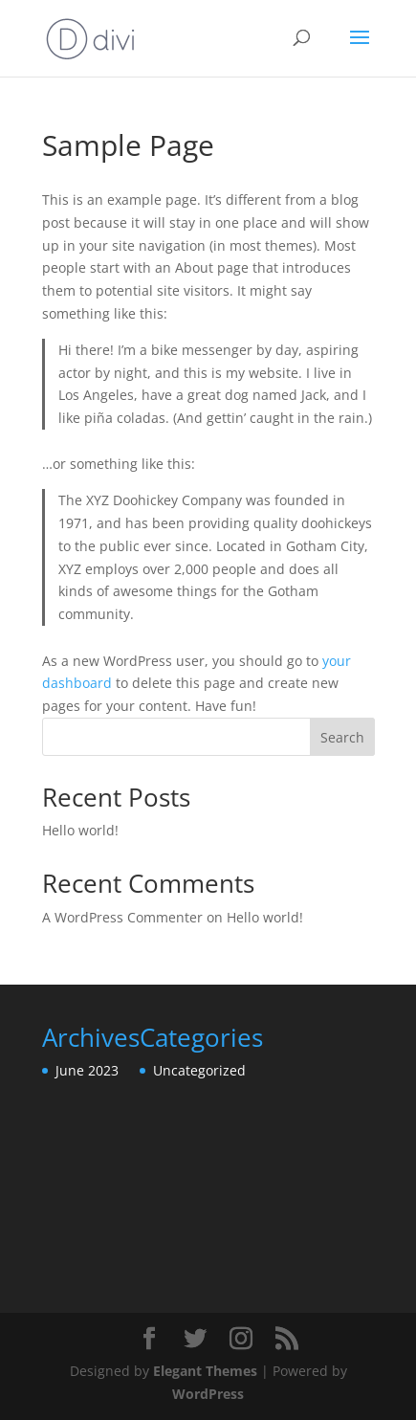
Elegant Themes (205, 1371)
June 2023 (87, 1070)
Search (342, 737)
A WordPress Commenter (122, 917)
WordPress (208, 1394)
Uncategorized (199, 1070)
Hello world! (80, 830)
